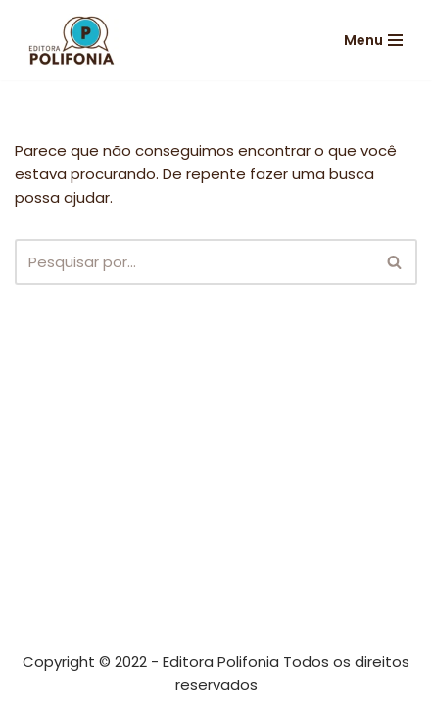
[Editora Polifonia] (73, 40)
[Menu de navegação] (373, 40)
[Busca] (194, 262)
